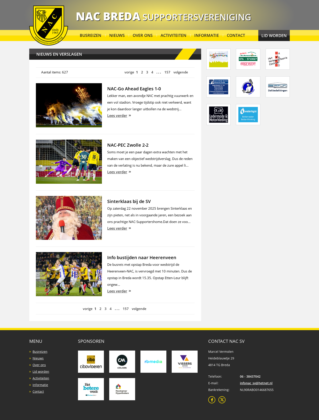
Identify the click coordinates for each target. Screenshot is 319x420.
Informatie (206, 35)
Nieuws (117, 35)
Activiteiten (173, 35)
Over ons (143, 35)
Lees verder (117, 115)
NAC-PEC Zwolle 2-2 (127, 145)
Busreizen (90, 35)
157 (167, 72)
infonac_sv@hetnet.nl (256, 383)
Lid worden (274, 35)
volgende (180, 72)
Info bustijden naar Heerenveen (141, 257)
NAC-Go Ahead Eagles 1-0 (134, 89)
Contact (236, 35)
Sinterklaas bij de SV (129, 201)
